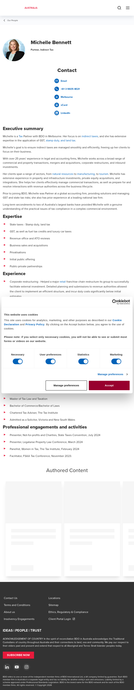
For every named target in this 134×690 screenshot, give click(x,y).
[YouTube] (17, 667)
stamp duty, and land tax (60, 140)
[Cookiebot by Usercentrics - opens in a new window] (114, 302)
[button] (18, 655)
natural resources (62, 174)
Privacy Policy (34, 324)
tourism (103, 174)
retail (63, 281)
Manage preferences (110, 374)
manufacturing (86, 174)
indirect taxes (90, 136)
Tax (21, 136)
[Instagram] (26, 667)
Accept (109, 385)
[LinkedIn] (7, 667)
